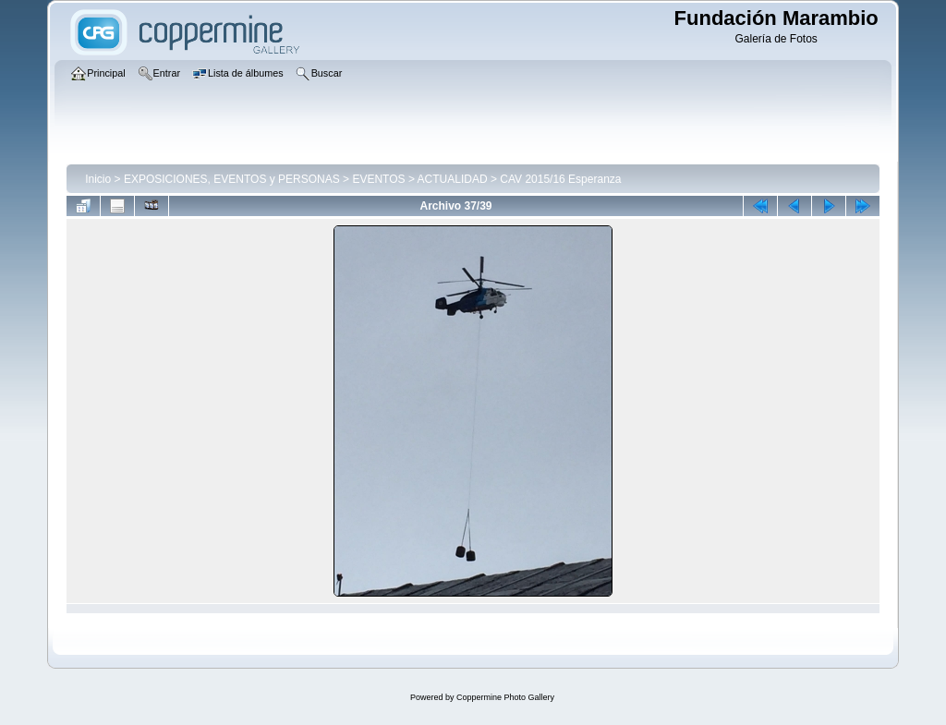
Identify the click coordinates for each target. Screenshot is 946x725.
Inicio (98, 179)
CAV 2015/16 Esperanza (560, 179)
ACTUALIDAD (453, 179)
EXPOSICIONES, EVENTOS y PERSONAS (232, 179)
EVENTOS (378, 179)
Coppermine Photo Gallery (505, 697)
